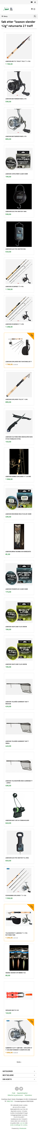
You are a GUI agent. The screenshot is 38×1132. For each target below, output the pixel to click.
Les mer (22, 1123)
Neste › (19, 1062)
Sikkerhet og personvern (15, 1095)
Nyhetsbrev (28, 1095)
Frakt (13, 1093)
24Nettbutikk (22, 1128)
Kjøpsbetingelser (22, 1093)
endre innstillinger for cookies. (19, 1125)
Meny (4, 16)
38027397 (10, 1101)
